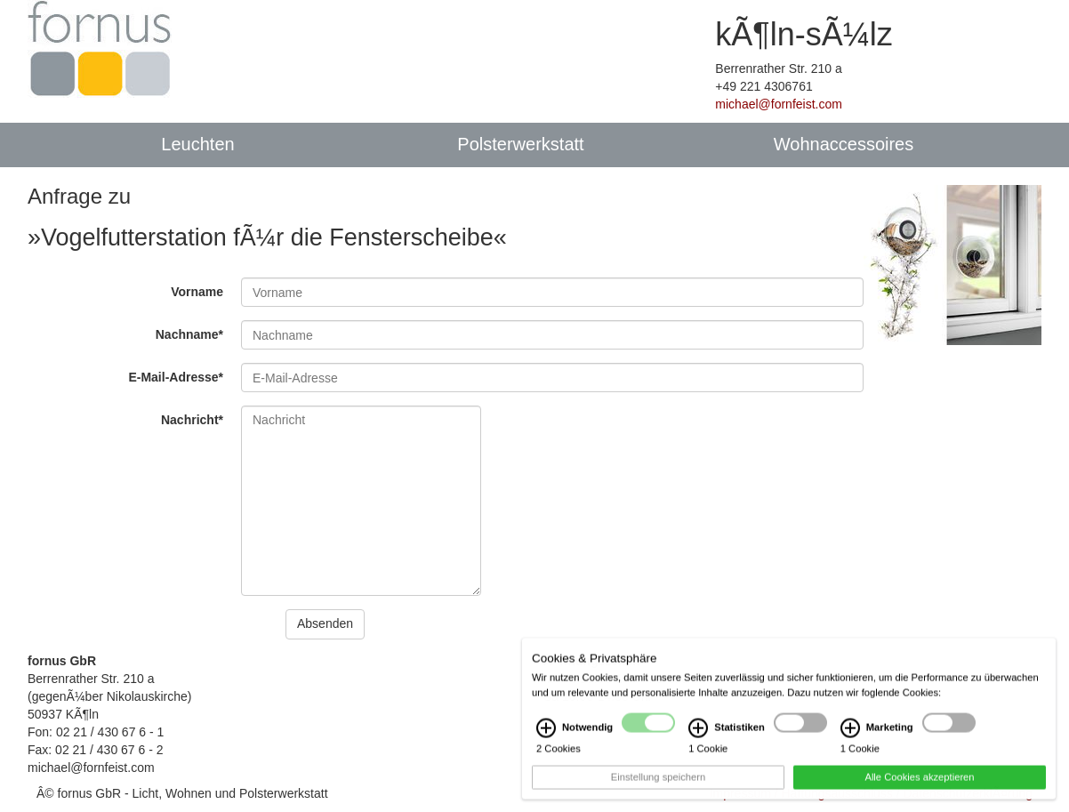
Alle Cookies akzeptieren (919, 787)
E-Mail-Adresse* (175, 377)
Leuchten (197, 144)
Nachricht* (192, 420)
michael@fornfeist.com (778, 104)
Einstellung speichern (658, 787)
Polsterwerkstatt (520, 144)
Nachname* (189, 334)
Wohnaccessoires (843, 144)
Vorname (197, 292)
